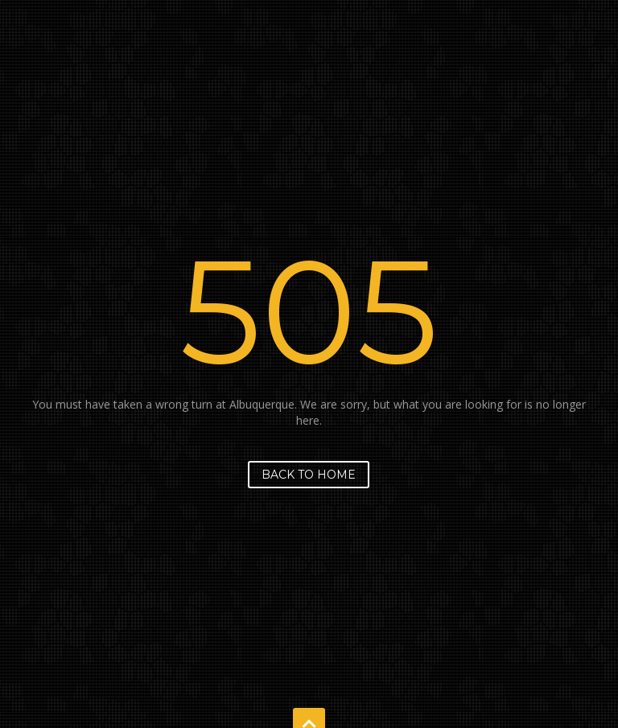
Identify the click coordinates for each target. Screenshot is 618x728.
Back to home (309, 474)
